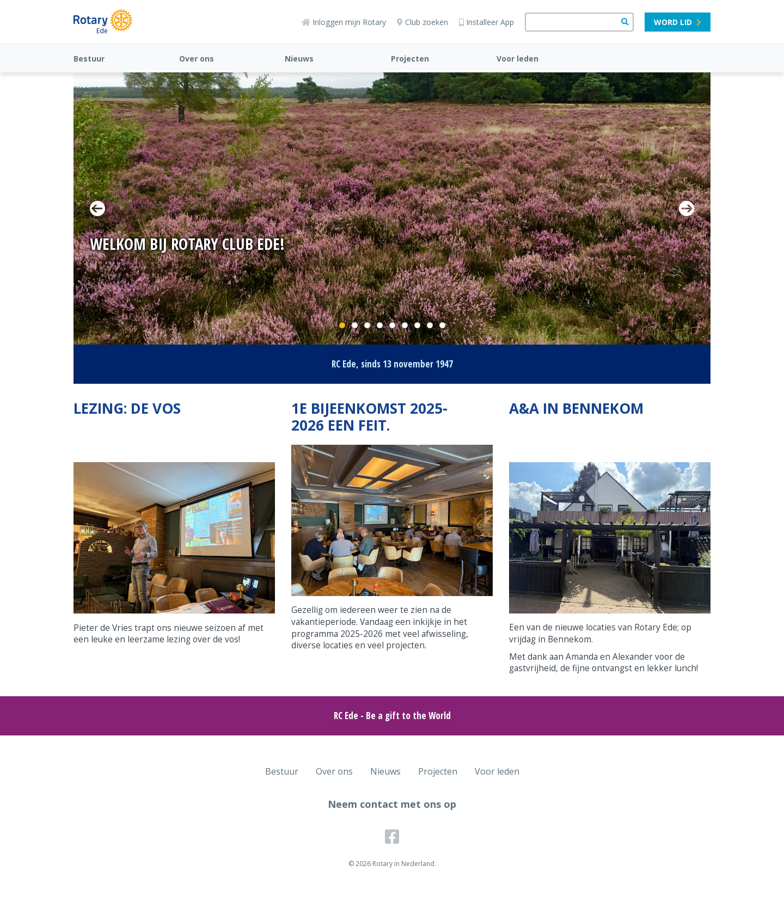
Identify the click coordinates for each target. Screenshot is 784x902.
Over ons (196, 58)
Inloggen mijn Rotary (344, 22)
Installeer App (486, 22)
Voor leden (517, 58)
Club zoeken (422, 22)
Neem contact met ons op (392, 804)
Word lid (677, 22)
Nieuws (299, 58)
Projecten (410, 58)
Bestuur (89, 58)
